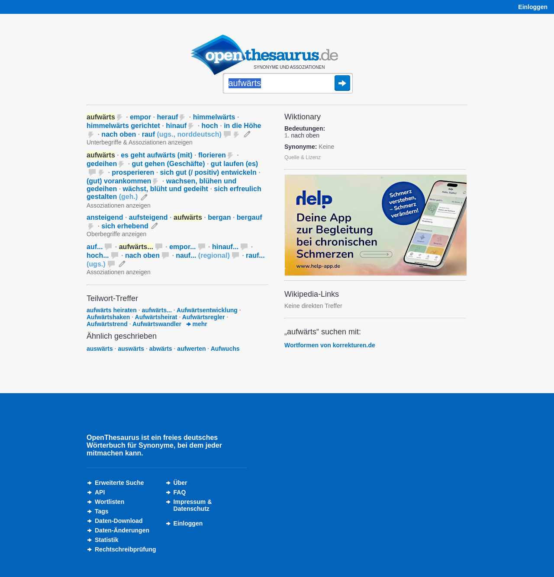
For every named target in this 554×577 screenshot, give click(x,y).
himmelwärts (214, 117)
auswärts (100, 348)
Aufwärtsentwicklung (207, 310)
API (100, 492)
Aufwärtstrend (107, 324)
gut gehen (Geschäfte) (168, 163)
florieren (212, 155)
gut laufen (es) (234, 163)
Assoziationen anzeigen (119, 205)
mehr (197, 324)
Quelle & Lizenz (302, 157)
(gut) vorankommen (119, 181)
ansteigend (105, 217)
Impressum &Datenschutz (193, 505)
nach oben (118, 134)
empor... (182, 246)
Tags (102, 511)
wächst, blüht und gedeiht (165, 188)
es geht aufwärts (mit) (156, 155)
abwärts (160, 348)
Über (180, 482)
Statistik (106, 539)
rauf (182, 134)
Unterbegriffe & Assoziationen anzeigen (140, 142)
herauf (167, 117)
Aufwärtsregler (203, 317)
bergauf (249, 217)
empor (140, 117)
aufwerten (191, 348)
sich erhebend (124, 226)
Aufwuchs (225, 348)
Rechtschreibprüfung (125, 549)
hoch (210, 125)
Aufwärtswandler (156, 324)
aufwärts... (157, 310)
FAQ (180, 492)
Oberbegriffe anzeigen (116, 234)
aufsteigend (148, 217)
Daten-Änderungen (122, 530)
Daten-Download (118, 520)
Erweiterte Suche (119, 482)
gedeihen (102, 163)
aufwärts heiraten (112, 310)
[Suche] (288, 84)
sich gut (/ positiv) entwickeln (208, 172)
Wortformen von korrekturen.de (329, 345)
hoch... (98, 255)
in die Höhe (242, 125)
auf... (95, 246)
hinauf (176, 125)
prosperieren (133, 172)
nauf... (202, 255)
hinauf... (225, 246)
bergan (219, 217)
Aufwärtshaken (108, 317)
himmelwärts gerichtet (123, 125)
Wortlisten (109, 501)
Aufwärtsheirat (156, 317)
